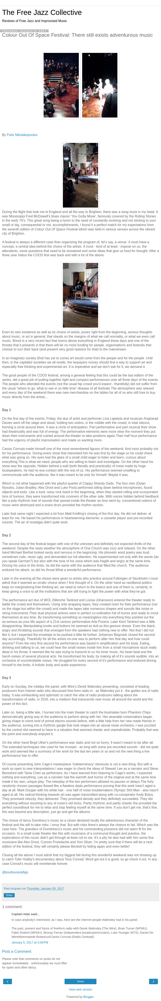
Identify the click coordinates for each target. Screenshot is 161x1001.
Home (80, 981)
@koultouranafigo (15, 872)
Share (9, 895)
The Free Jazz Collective (42, 12)
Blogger (88, 996)
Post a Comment (16, 951)
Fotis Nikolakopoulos (22, 135)
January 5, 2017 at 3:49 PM (30, 942)
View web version (80, 989)
